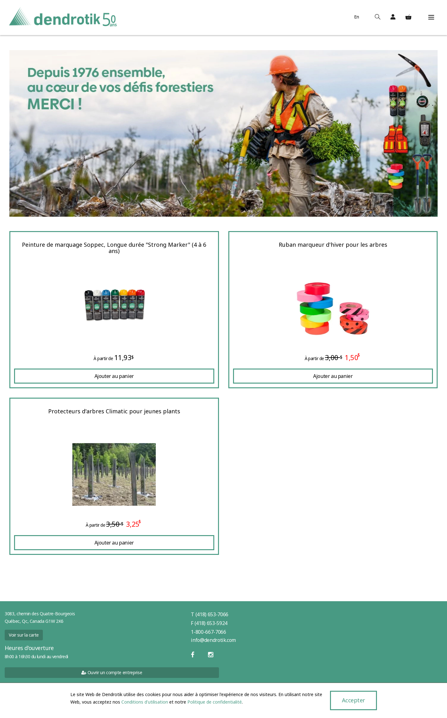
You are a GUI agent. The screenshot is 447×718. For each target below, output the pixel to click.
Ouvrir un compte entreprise (111, 672)
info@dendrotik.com (213, 640)
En (355, 17)
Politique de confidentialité (214, 702)
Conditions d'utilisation (144, 702)
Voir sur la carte (24, 635)
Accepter (353, 700)
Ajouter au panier (114, 376)
